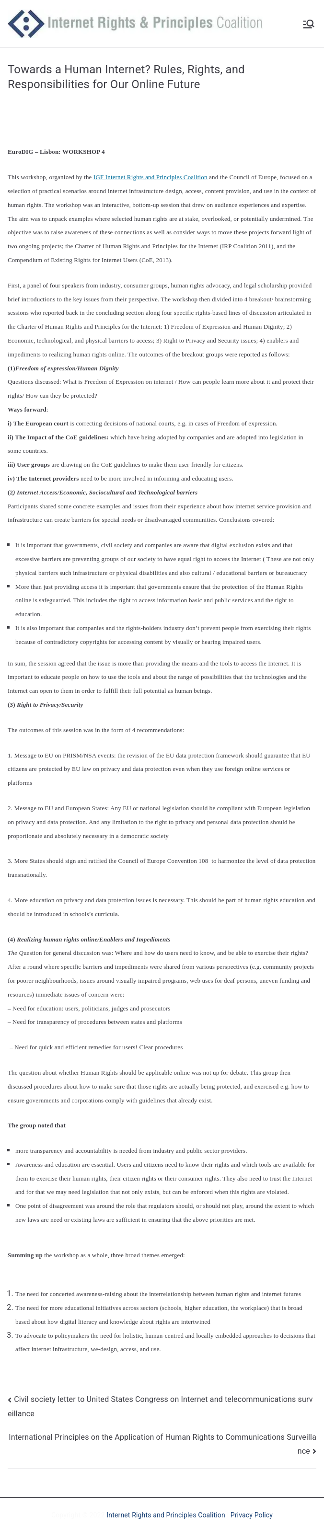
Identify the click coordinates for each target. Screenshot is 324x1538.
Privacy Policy (252, 1515)
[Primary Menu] (308, 24)
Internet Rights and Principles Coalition (165, 1515)
